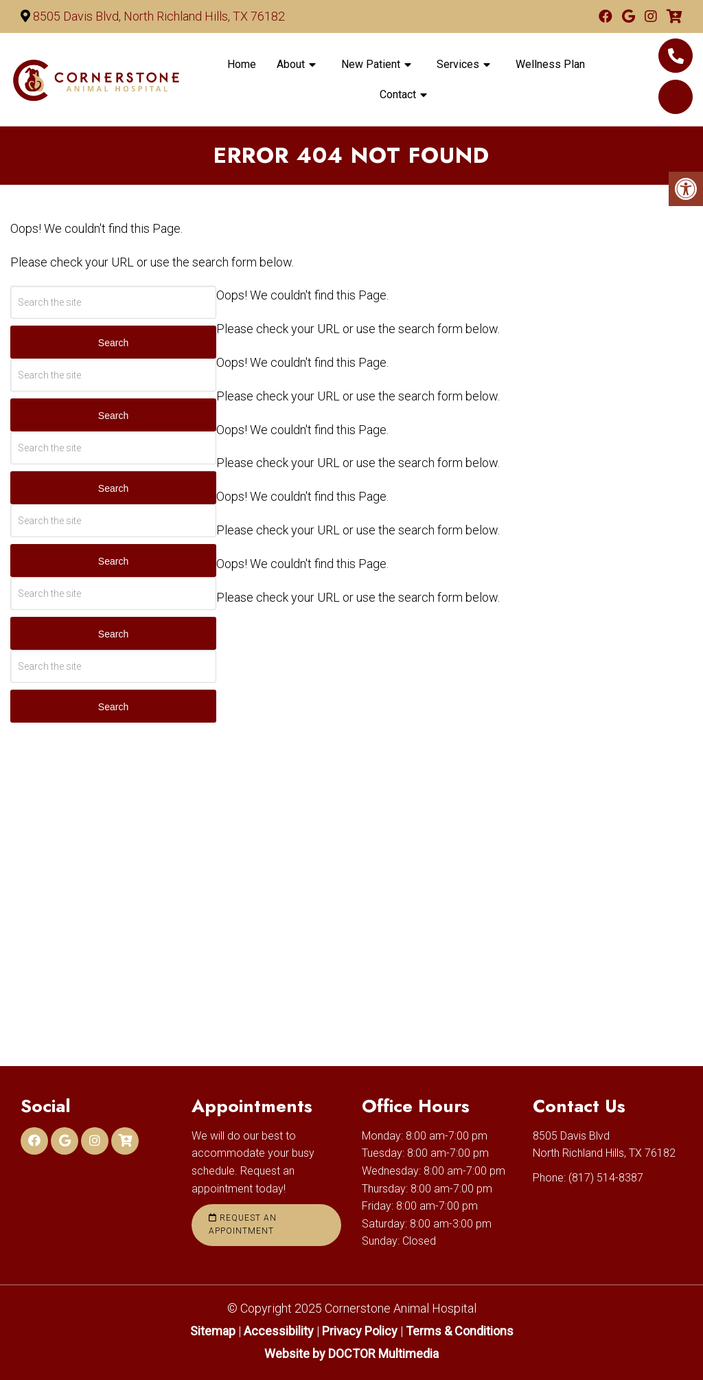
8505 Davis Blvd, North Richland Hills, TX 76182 (159, 16)
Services (458, 64)
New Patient (370, 64)
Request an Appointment (243, 1224)
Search (113, 342)
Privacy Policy (361, 1331)
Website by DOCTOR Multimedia (351, 1353)
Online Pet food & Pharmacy (675, 97)
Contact (398, 94)
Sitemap (212, 1331)
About (291, 64)
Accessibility (279, 1331)
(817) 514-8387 (675, 56)
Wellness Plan (550, 64)
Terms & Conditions (460, 1331)
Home (241, 64)
